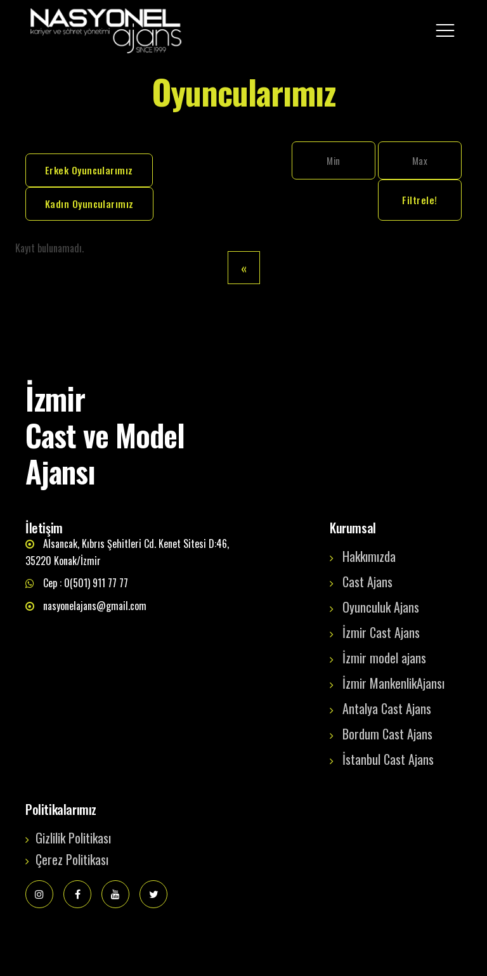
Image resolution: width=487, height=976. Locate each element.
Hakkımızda (369, 556)
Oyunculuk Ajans (380, 606)
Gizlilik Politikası (73, 837)
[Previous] (244, 267)
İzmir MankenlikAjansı (393, 683)
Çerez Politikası (72, 859)
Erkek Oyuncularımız (89, 170)
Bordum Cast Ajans (387, 733)
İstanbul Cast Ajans (388, 759)
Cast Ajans (367, 581)
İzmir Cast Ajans (381, 632)
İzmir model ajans (384, 657)
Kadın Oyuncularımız (89, 204)
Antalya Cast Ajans (386, 708)
